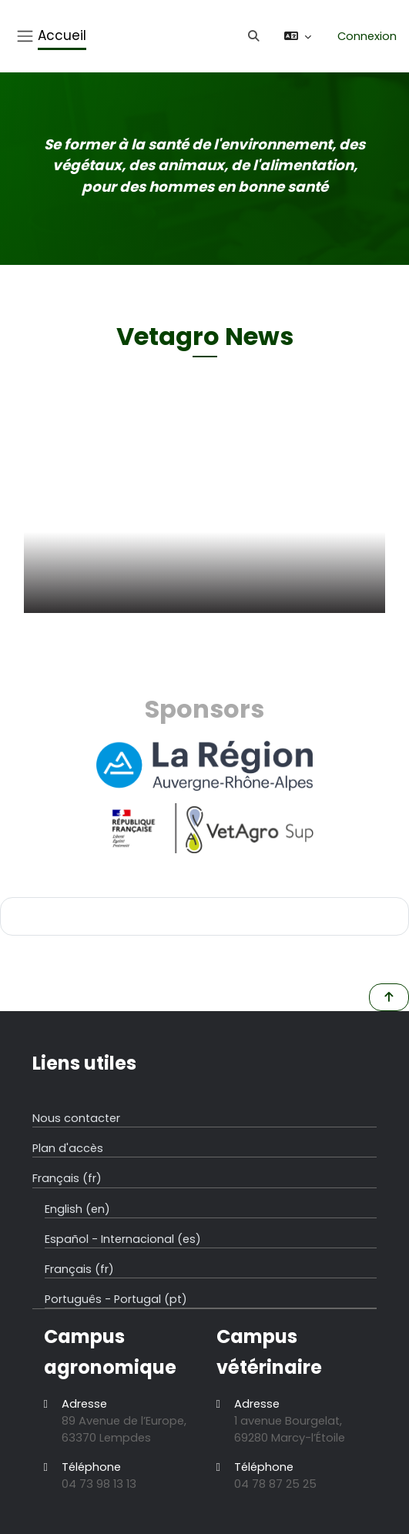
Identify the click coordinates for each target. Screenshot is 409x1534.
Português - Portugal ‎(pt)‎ (116, 1299)
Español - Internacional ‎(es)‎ (123, 1239)
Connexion (367, 36)
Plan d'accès (67, 1148)
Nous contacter (76, 1118)
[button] (255, 36)
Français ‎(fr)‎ (67, 1178)
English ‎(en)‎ (77, 1209)
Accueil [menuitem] (62, 35)
